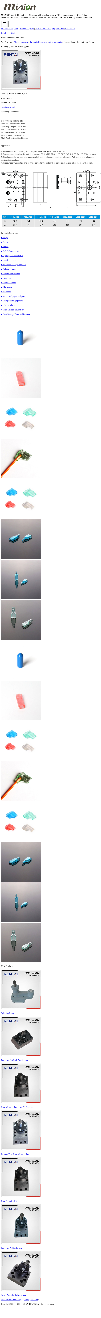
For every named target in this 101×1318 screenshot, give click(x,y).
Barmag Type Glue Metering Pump (16, 1154)
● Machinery (6, 287)
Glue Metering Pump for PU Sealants (17, 1107)
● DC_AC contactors (10, 251)
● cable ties (6, 278)
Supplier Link (58, 28)
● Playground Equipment (12, 301)
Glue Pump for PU (9, 1201)
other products (55, 42)
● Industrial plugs (8, 269)
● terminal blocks (8, 283)
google (26, 1299)
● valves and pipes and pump (13, 296)
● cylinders (6, 292)
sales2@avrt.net (8, 107)
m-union (34, 1299)
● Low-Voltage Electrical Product (15, 314)
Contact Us (70, 28)
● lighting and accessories (12, 255)
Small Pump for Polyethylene (13, 1295)
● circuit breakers (8, 260)
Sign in (13, 33)
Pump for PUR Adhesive (11, 1248)
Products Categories (9, 28)
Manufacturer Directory (11, 1299)
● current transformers (10, 274)
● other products (8, 305)
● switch (4, 246)
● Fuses (4, 242)
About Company (27, 28)
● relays (4, 237)
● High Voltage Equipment (12, 310)
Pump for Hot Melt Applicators (14, 1060)
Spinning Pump (7, 1013)
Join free (5, 33)
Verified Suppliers (43, 28)
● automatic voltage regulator (13, 264)
